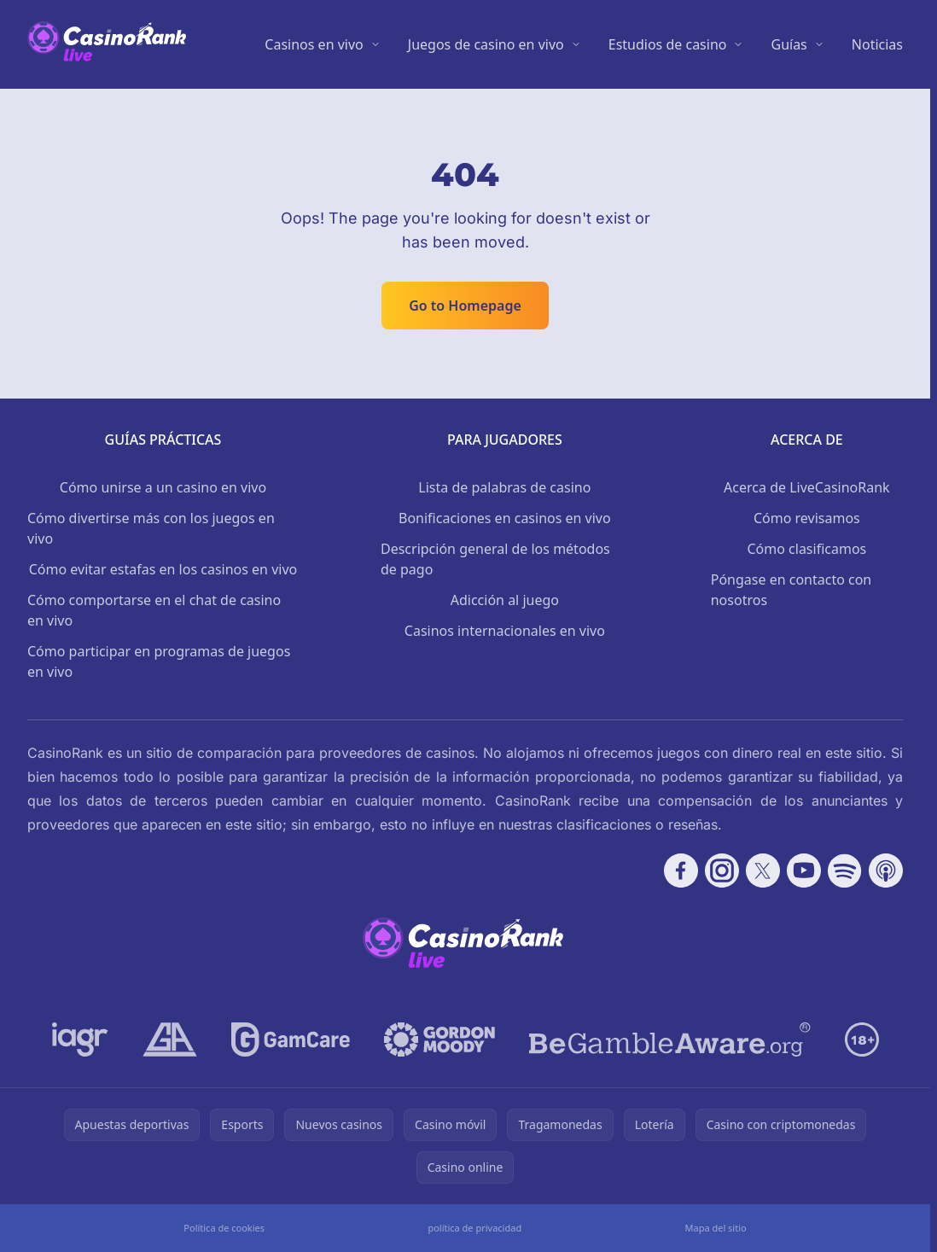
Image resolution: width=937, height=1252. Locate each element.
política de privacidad (474, 1227)
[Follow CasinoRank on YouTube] (804, 870)
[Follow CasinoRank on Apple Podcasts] (886, 870)
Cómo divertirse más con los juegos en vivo (151, 528)
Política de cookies (224, 1227)
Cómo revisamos (807, 518)
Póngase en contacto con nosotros (791, 589)
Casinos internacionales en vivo (504, 630)
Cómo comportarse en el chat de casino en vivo (154, 610)
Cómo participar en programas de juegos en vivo (158, 661)
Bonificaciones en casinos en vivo (505, 518)
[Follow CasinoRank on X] (763, 870)
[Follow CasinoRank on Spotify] (845, 870)
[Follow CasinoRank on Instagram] (722, 870)
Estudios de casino (667, 44)
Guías (788, 44)
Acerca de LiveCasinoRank (807, 487)
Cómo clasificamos (806, 548)
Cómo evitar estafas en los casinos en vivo (163, 569)
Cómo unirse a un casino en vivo (163, 487)
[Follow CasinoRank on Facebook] (681, 870)
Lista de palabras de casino (504, 487)
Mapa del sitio (715, 1227)
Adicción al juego (505, 600)
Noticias (877, 44)
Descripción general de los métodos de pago (495, 559)
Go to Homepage (465, 305)
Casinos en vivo (314, 44)
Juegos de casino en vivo (486, 44)
